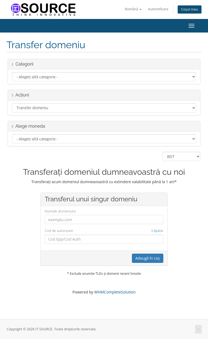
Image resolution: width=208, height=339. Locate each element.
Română (133, 9)
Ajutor (157, 230)
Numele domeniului (60, 211)
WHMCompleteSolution (115, 292)
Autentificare (158, 9)
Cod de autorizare (104, 230)
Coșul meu (189, 9)
